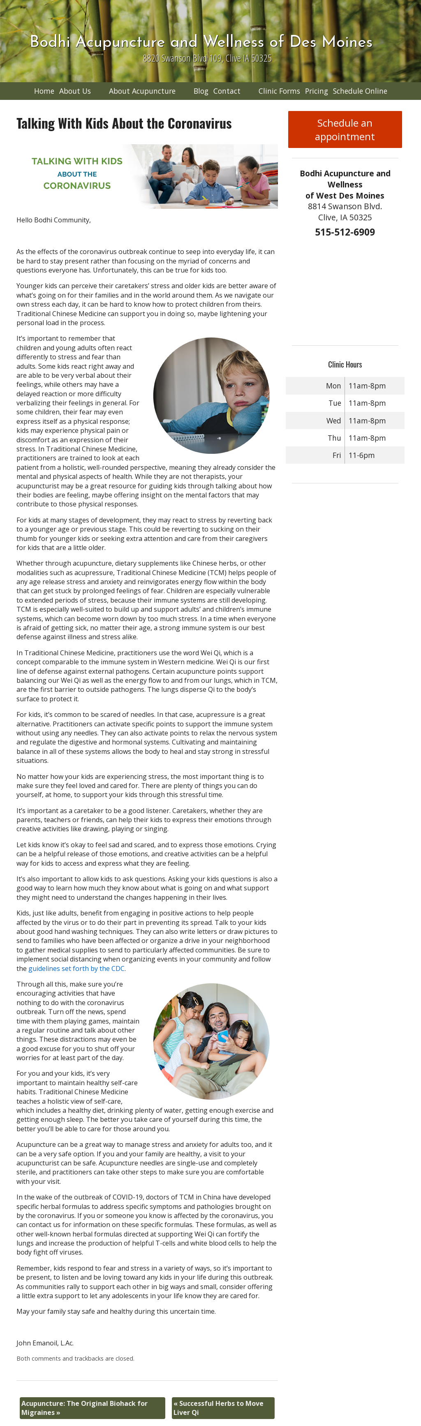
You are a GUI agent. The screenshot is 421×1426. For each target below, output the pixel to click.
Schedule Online (360, 91)
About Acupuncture (142, 91)
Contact (227, 91)
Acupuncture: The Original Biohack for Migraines (84, 1408)
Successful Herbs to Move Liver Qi (218, 1408)
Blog (201, 91)
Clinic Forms (279, 91)
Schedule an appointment (345, 129)
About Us (75, 91)
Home (44, 91)
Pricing (316, 91)
